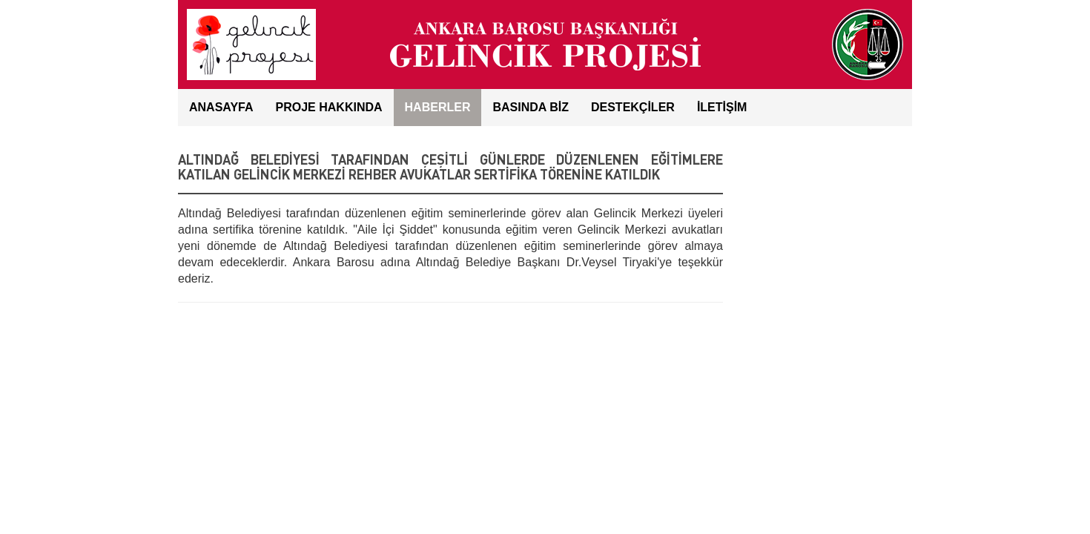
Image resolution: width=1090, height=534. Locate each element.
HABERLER (438, 107)
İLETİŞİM (722, 107)
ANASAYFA (221, 107)
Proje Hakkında (329, 107)
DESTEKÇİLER (633, 107)
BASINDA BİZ (530, 107)
